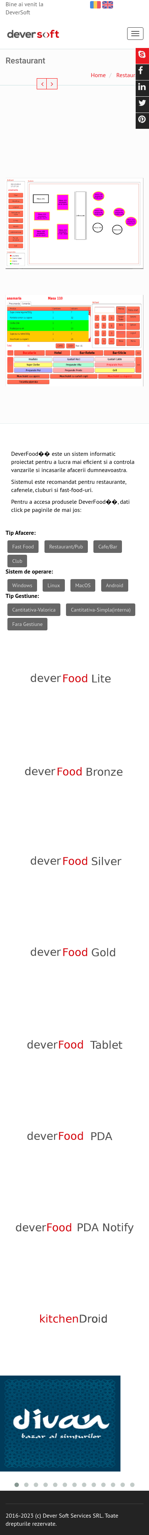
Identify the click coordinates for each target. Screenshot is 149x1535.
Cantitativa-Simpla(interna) (100, 609)
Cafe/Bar (107, 546)
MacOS (82, 585)
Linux (53, 585)
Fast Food (23, 546)
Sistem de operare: (29, 571)
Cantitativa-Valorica (34, 609)
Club (17, 561)
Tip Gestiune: (22, 595)
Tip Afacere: (21, 532)
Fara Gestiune (27, 624)
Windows (22, 585)
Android (114, 585)
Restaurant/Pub (66, 546)
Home (98, 75)
